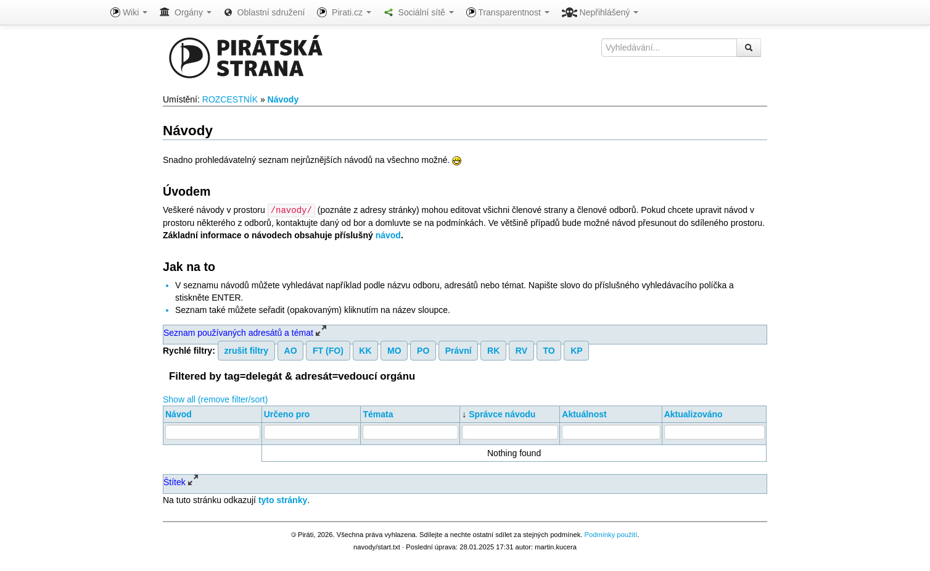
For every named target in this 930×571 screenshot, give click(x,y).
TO (548, 350)
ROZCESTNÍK (230, 99)
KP (576, 350)
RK (493, 350)
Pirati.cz (344, 12)
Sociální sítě (419, 12)
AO (290, 350)
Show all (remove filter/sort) (215, 399)
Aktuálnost (584, 414)
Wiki (128, 12)
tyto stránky (282, 499)
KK (365, 350)
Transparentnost (507, 12)
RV (521, 350)
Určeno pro (287, 414)
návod (388, 235)
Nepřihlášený (600, 12)
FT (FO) (328, 350)
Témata (378, 414)
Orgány (186, 12)
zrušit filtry (246, 350)
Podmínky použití (610, 534)
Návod (178, 414)
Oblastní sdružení (264, 12)
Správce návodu (502, 414)
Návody (283, 99)
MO (394, 350)
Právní (458, 350)
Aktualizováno (693, 414)
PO (423, 350)
